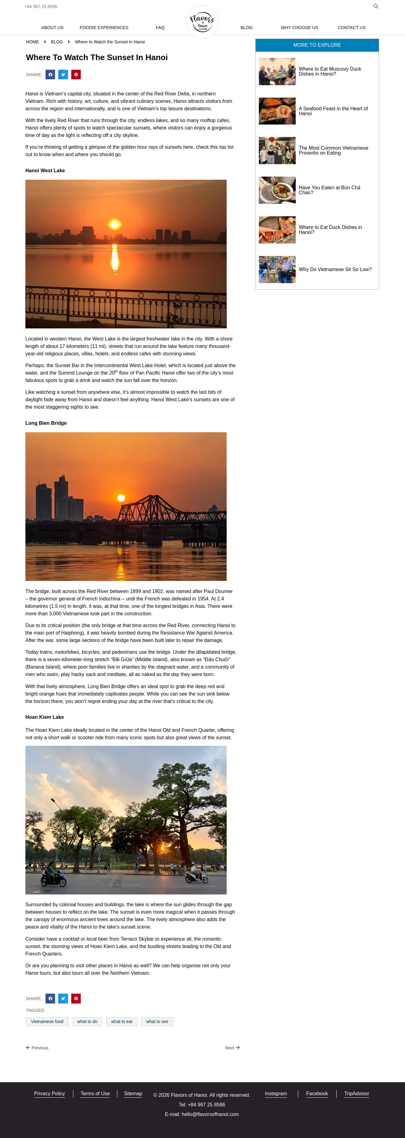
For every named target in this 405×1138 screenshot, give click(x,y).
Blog (247, 27)
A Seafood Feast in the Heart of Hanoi (333, 111)
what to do (87, 1021)
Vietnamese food (47, 1021)
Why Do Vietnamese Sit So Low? (335, 269)
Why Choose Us (299, 27)
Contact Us (352, 27)
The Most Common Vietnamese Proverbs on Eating (333, 150)
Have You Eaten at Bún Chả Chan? (329, 190)
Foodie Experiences (104, 27)
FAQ (160, 27)
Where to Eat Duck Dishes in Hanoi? (330, 230)
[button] (50, 75)
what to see (157, 1021)
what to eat (122, 1021)
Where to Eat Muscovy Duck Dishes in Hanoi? (330, 71)
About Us (52, 27)
